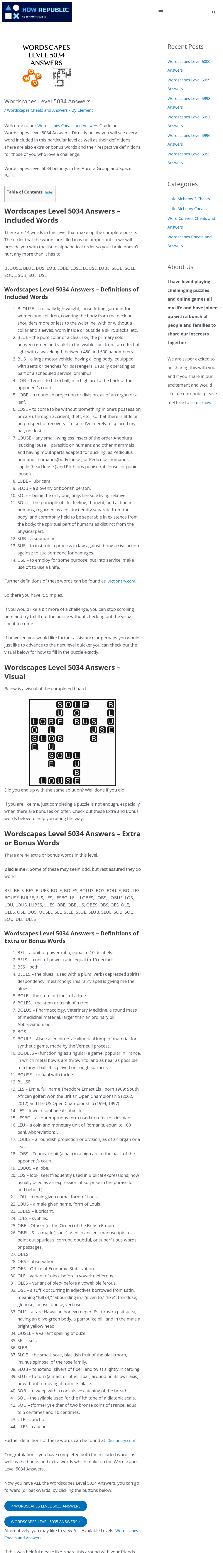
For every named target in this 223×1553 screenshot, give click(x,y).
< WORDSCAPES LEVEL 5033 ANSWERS (49, 1506)
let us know (201, 402)
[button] (160, 12)
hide (48, 192)
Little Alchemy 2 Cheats (190, 199)
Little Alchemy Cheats (189, 208)
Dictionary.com (122, 581)
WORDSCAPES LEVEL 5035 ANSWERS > (49, 1522)
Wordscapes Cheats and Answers (40, 110)
